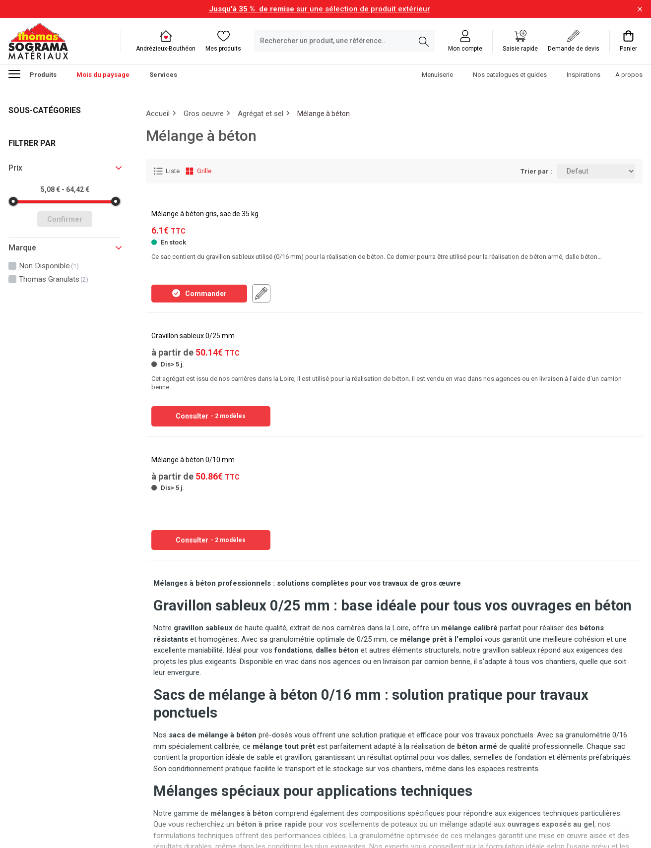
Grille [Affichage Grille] (198, 171)
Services (163, 74)
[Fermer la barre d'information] (640, 9)
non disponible (49, 265)
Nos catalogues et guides (510, 74)
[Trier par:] (596, 171)
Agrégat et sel (260, 113)
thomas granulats (53, 279)
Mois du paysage (103, 74)
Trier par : (536, 171)
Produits (32, 73)
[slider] (13, 201)
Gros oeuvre (204, 113)
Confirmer (64, 219)
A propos (629, 74)
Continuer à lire (394, 784)
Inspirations (583, 74)
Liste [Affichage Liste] (166, 171)
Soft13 (155, 825)
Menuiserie (437, 74)
